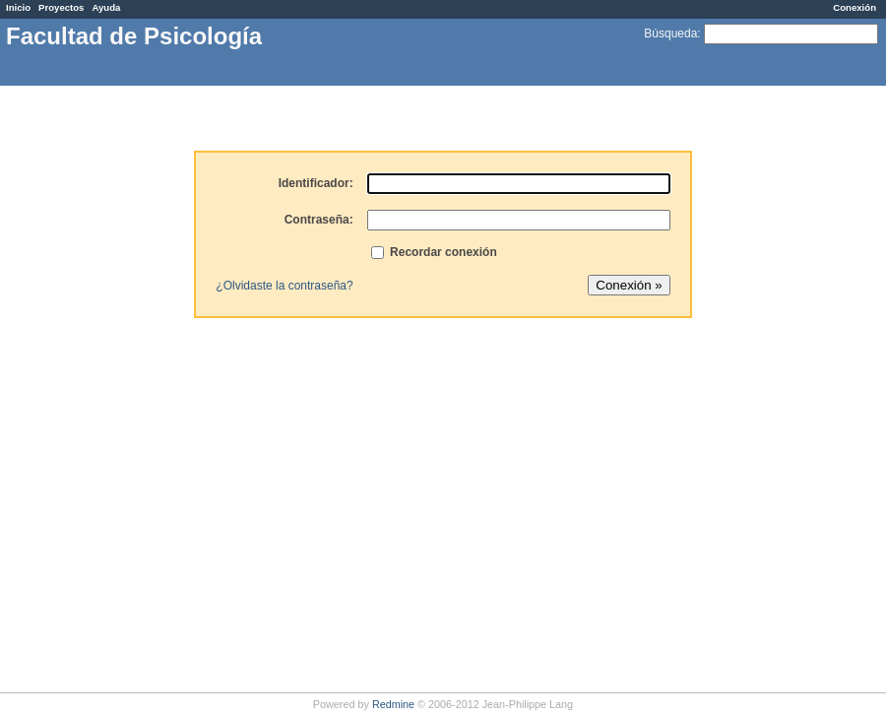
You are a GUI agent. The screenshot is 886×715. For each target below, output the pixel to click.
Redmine (393, 704)
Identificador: (316, 183)
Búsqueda (670, 33)
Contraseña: (319, 220)
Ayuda (106, 7)
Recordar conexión (434, 252)
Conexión (854, 7)
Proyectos (61, 7)
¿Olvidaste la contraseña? (284, 285)
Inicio (18, 7)
